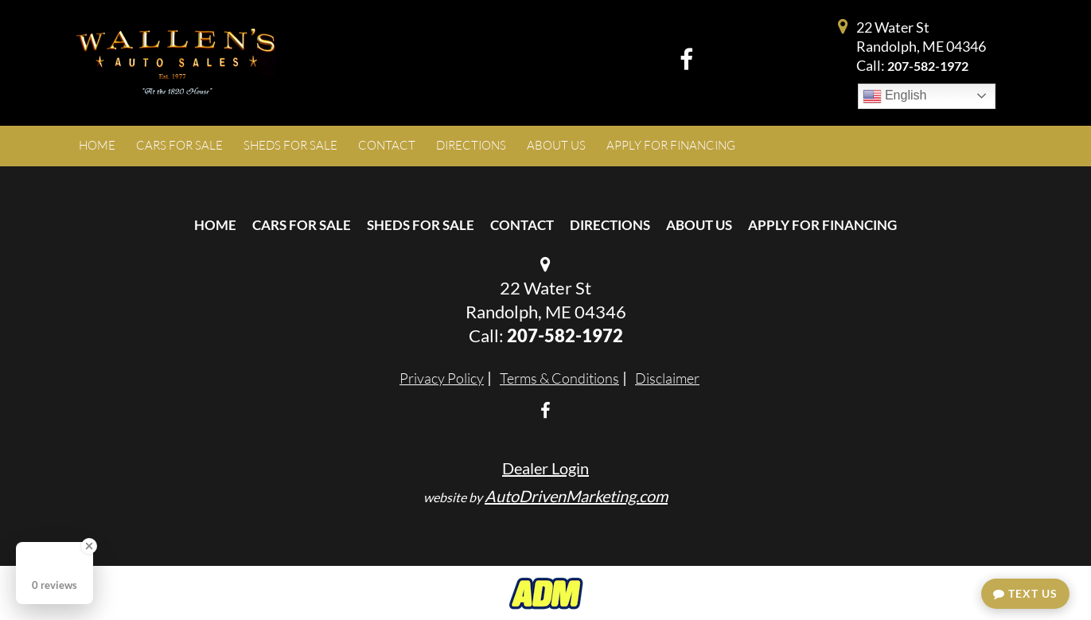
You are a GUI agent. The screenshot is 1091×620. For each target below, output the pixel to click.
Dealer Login (545, 468)
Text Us (1025, 593)
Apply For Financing (822, 224)
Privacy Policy (441, 378)
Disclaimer (667, 378)
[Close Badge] (89, 546)
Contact (522, 224)
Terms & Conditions (559, 378)
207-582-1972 (927, 65)
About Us (699, 224)
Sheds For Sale (420, 224)
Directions (610, 224)
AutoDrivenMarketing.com (576, 495)
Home (215, 224)
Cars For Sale (301, 224)
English (895, 96)
